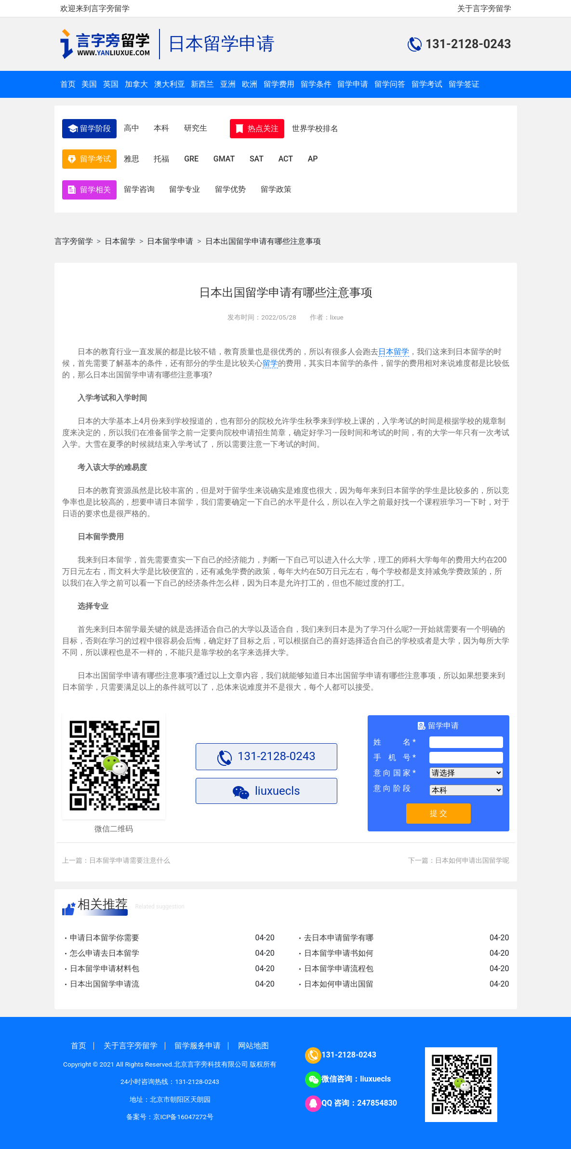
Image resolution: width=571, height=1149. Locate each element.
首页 (68, 84)
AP (317, 156)
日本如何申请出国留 (338, 980)
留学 (270, 359)
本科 (163, 127)
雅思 (132, 156)
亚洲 (228, 84)
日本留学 (120, 237)
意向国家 (392, 769)
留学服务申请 (197, 1041)
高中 (132, 127)
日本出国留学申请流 (104, 980)
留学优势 (232, 186)
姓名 (392, 738)
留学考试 (427, 84)
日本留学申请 (221, 43)
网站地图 (253, 1041)
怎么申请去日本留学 (104, 949)
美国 (89, 84)
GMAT (226, 156)
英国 (111, 84)
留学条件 (316, 84)
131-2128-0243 (348, 1051)
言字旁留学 (73, 237)
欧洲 (249, 84)
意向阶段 (392, 784)
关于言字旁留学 (484, 8)
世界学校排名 (317, 127)
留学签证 (464, 84)
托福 (163, 156)
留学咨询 (139, 186)
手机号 (392, 754)
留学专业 (186, 186)
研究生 (197, 127)
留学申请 (352, 84)
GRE (193, 156)
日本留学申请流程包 (338, 964)
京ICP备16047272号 (183, 1113)
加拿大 (136, 84)
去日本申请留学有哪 (338, 933)
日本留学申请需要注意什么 (129, 856)
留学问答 (389, 84)
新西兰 (202, 84)
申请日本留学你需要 (104, 933)
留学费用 (279, 84)
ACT (289, 156)
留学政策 (278, 186)
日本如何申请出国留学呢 (472, 856)
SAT (259, 156)
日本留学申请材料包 (104, 964)
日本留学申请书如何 (338, 949)
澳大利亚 (169, 84)
